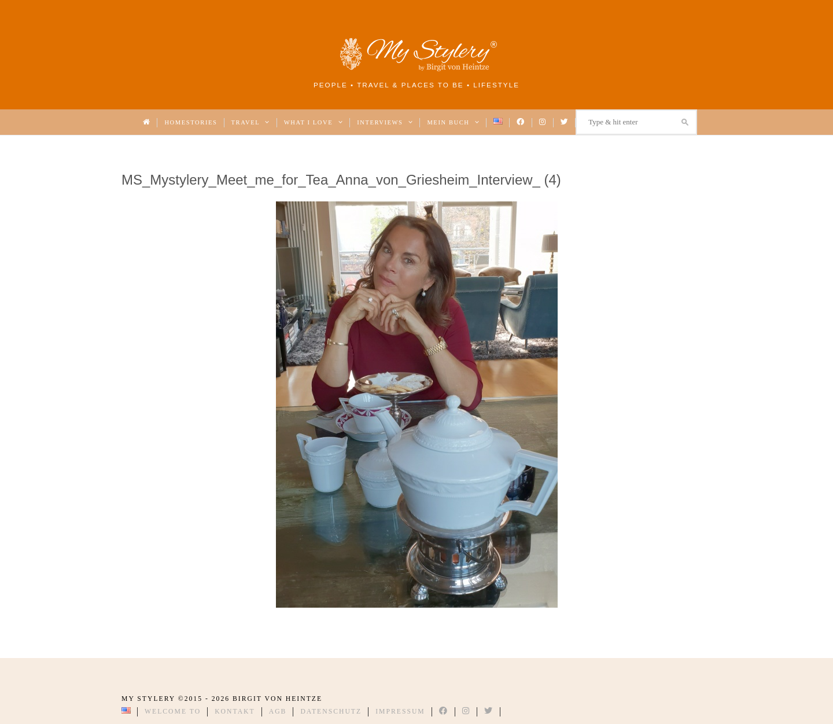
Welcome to (173, 711)
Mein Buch (453, 122)
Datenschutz (331, 711)
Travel (250, 122)
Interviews (385, 122)
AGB (278, 711)
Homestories (190, 122)
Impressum (400, 711)
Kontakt (235, 711)
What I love (313, 122)
